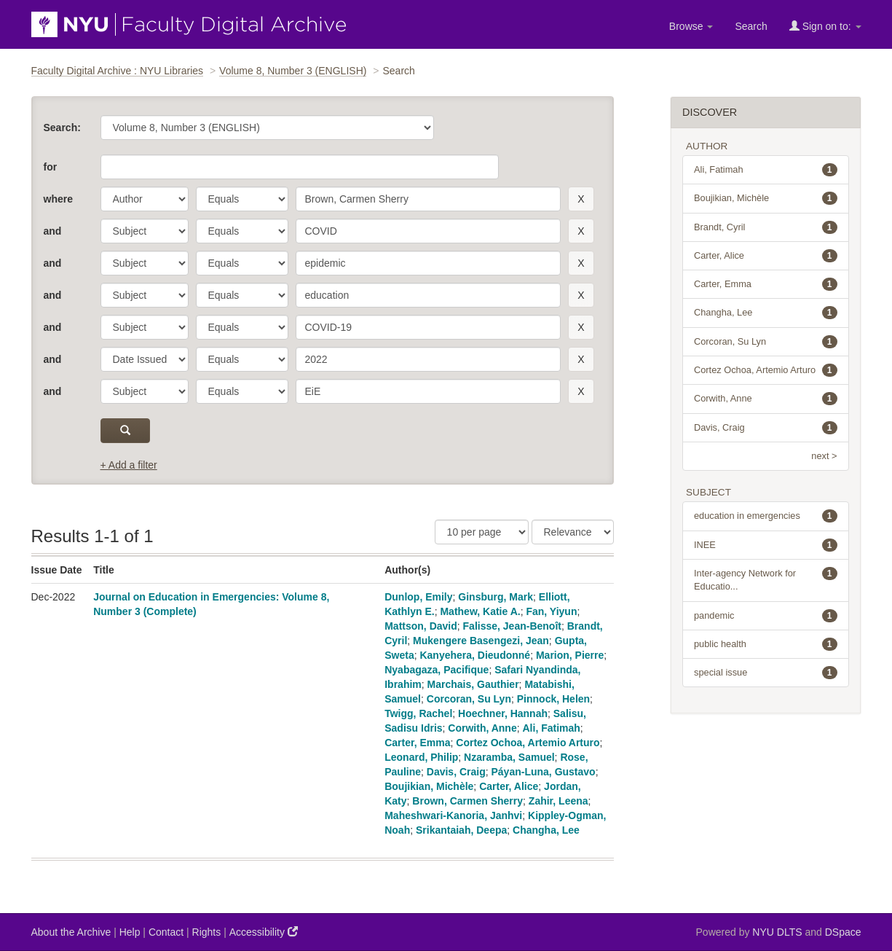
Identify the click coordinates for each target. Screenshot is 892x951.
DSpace (843, 932)
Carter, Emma (417, 742)
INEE (765, 545)
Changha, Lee (546, 830)
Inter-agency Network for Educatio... (765, 579)
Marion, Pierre (570, 655)
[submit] (125, 430)
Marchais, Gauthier (473, 684)
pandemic (765, 615)
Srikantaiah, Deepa (461, 830)
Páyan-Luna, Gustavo (544, 772)
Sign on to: (825, 26)
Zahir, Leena (558, 801)
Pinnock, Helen (553, 699)
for (51, 167)
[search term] (428, 199)
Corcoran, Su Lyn (469, 699)
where (58, 199)
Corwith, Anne (482, 728)
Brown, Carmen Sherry (467, 801)
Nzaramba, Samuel (509, 757)
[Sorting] (573, 532)
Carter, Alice (508, 786)
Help (130, 932)
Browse (691, 26)
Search (751, 26)
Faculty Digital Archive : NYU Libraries (117, 71)
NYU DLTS (777, 932)
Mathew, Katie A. (480, 611)
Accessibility (263, 931)
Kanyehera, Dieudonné (474, 655)
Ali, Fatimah (551, 728)
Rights (206, 932)
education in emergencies (765, 516)
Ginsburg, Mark (495, 597)
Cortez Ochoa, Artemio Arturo (527, 742)
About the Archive (71, 932)
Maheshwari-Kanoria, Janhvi (453, 815)
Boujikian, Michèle (428, 786)
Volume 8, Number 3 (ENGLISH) (292, 71)
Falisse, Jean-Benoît (512, 626)
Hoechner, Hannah (503, 713)
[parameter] (144, 199)
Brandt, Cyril (765, 227)
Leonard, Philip (421, 757)
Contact (166, 932)
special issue (765, 672)
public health (765, 644)
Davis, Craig (456, 772)
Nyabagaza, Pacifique (436, 670)
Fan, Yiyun (551, 611)
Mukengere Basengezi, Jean (481, 640)
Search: (62, 127)
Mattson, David (420, 626)
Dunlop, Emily (418, 597)
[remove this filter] (580, 199)
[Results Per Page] (482, 532)
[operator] (242, 199)
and (53, 231)
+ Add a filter (128, 465)
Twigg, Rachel (418, 713)
